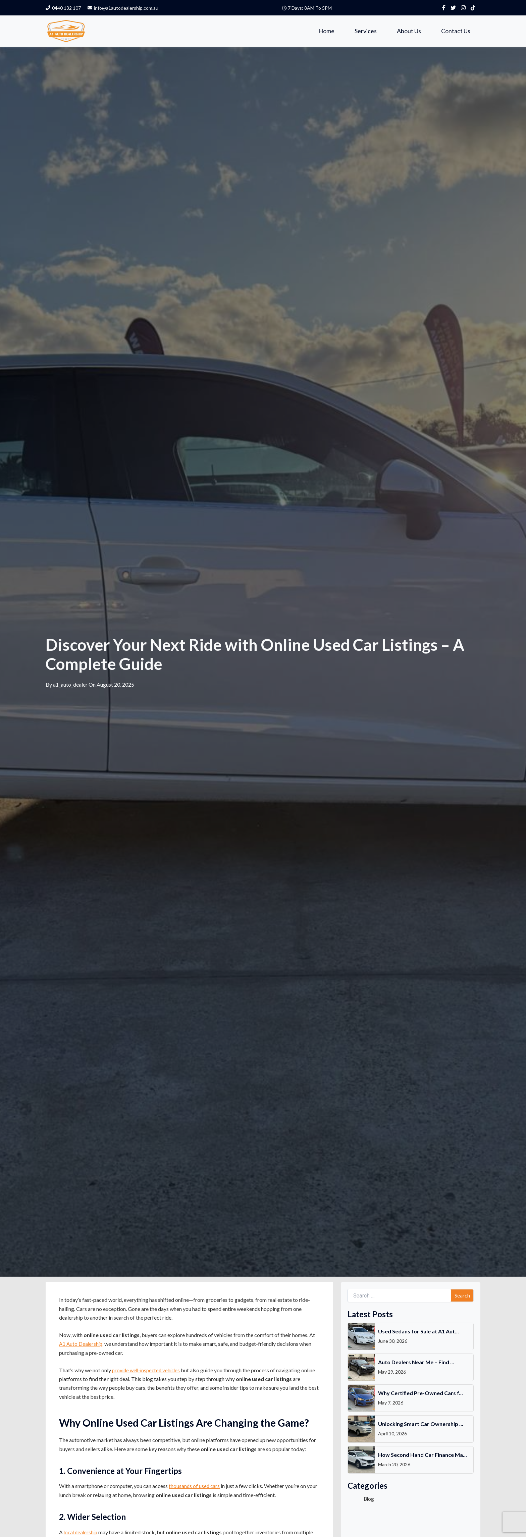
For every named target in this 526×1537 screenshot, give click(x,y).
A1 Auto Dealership (81, 1345)
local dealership (82, 1533)
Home (326, 31)
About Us (409, 31)
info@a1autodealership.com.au (123, 8)
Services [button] (366, 31)
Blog (369, 1499)
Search (462, 1296)
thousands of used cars (195, 1487)
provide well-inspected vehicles (148, 1371)
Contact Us (455, 31)
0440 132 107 (63, 8)
